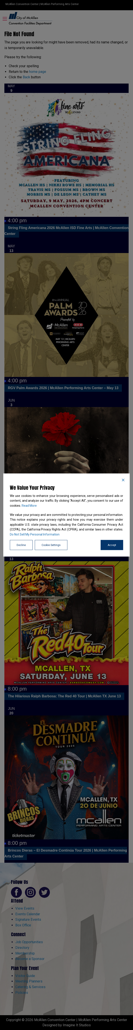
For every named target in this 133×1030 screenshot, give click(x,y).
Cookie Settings (51, 544)
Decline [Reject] (21, 544)
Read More (29, 505)
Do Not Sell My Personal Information (35, 534)
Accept (112, 544)
